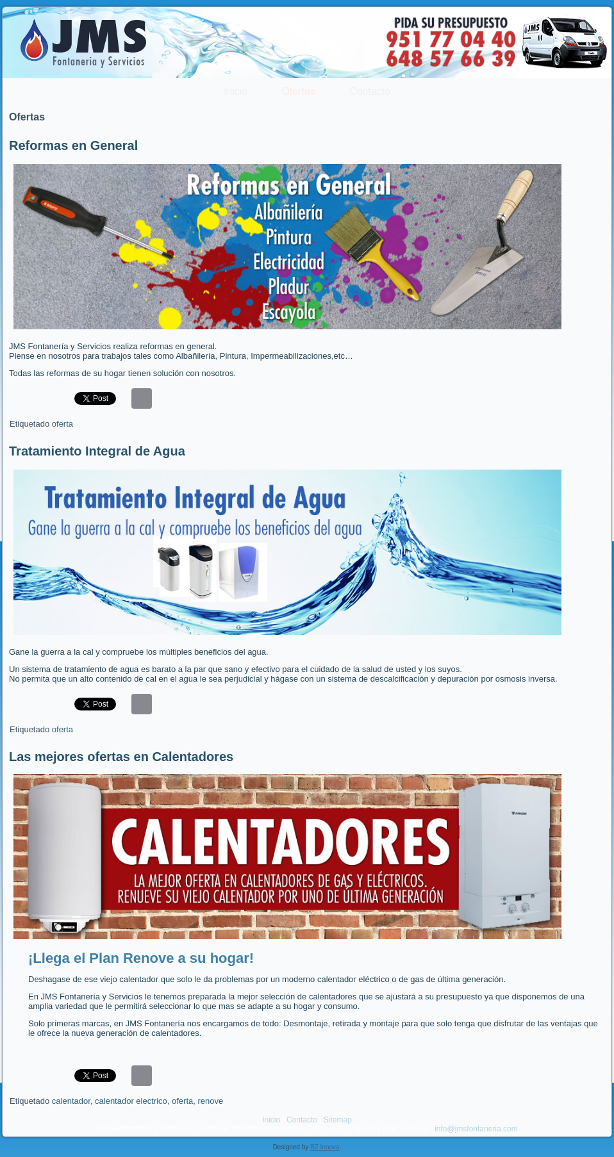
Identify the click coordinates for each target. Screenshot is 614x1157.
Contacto (369, 91)
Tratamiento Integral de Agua (97, 451)
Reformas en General (73, 145)
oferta (62, 424)
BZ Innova (325, 1147)
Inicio (235, 91)
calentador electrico (131, 1101)
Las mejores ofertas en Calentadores (121, 757)
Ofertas (298, 91)
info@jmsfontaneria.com (476, 1128)
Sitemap (338, 1119)
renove (210, 1101)
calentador (71, 1101)
